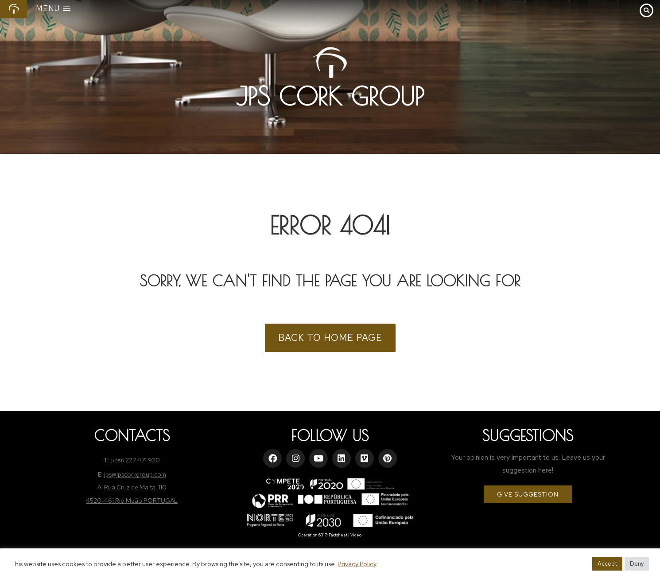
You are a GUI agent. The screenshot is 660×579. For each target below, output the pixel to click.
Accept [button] (607, 563)
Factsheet (338, 535)
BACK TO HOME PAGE (330, 337)
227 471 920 (142, 460)
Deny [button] (637, 563)
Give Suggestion (528, 494)
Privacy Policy (357, 563)
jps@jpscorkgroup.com (135, 474)
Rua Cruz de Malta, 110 (135, 487)
